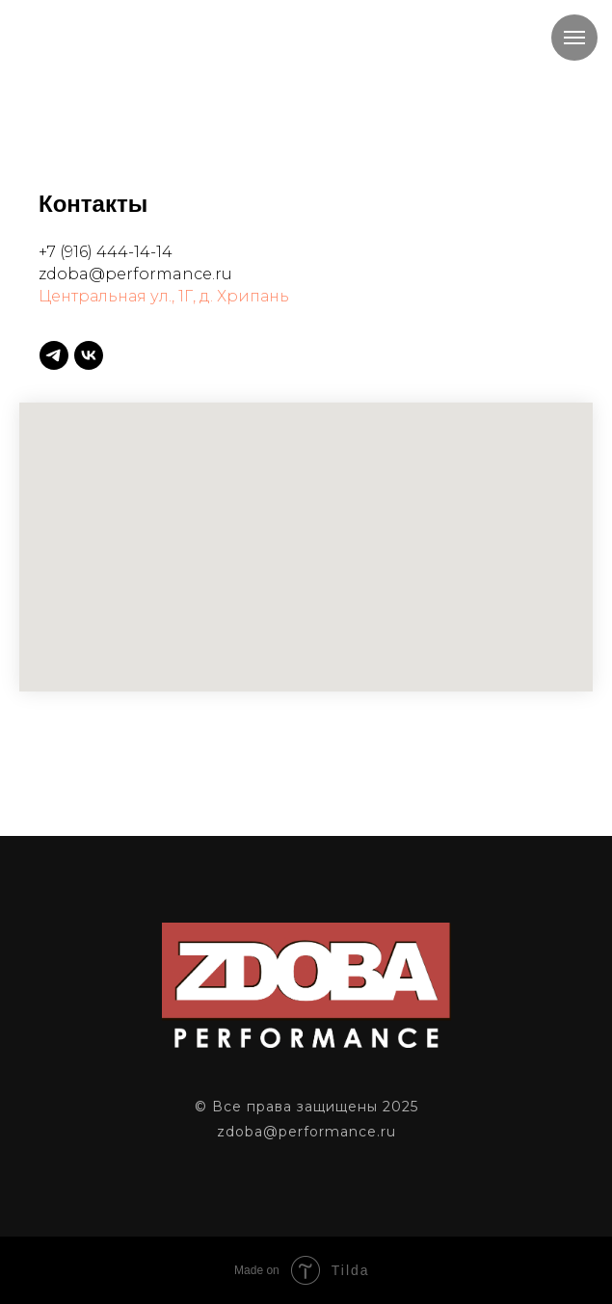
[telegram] (54, 355)
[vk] (88, 355)
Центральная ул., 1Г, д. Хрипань (164, 296)
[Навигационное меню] (574, 37)
